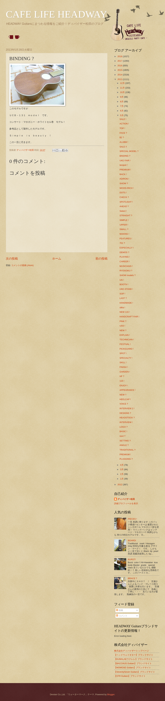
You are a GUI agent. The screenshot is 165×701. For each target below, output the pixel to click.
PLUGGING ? (126, 459)
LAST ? (123, 298)
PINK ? (123, 321)
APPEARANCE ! (127, 390)
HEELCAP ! (125, 399)
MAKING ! (124, 234)
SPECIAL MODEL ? (129, 151)
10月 (122, 92)
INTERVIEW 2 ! (127, 408)
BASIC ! (123, 431)
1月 (122, 478)
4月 (122, 465)
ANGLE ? (124, 445)
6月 (122, 110)
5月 (122, 115)
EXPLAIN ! (125, 335)
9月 (122, 97)
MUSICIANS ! (126, 266)
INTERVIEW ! (126, 422)
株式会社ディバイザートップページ (131, 651)
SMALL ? (124, 229)
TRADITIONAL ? (127, 450)
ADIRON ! (124, 179)
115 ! (122, 381)
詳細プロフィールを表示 (126, 503)
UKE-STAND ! (126, 289)
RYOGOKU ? (126, 270)
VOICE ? (124, 404)
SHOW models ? (128, 275)
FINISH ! (124, 367)
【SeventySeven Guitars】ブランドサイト (134, 672)
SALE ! (123, 119)
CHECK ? (124, 197)
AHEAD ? (124, 206)
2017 (120, 61)
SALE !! (123, 146)
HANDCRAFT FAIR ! (129, 316)
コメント (121, 615)
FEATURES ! (126, 238)
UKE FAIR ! (125, 160)
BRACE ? (132, 578)
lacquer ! (124, 165)
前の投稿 (102, 258)
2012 (120, 484)
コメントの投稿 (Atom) (22, 265)
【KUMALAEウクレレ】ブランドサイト (133, 659)
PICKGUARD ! (127, 349)
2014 (120, 74)
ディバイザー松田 (126, 499)
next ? (122, 436)
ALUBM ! (124, 142)
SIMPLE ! (124, 220)
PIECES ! (132, 519)
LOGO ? (124, 427)
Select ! (123, 211)
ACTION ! (124, 123)
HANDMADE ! (126, 303)
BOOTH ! (124, 284)
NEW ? (123, 330)
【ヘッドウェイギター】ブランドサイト (133, 655)
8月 (122, 101)
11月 (122, 88)
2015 (120, 70)
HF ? (122, 376)
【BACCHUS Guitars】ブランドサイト (133, 663)
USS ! (122, 326)
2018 (120, 56)
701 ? (122, 243)
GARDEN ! (125, 372)
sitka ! (122, 307)
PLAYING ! (125, 257)
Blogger (110, 694)
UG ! (122, 280)
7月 (122, 106)
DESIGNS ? (125, 413)
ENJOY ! (124, 385)
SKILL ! (123, 362)
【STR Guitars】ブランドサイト (130, 676)
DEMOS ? (124, 252)
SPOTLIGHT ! (126, 202)
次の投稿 (12, 258)
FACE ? (123, 133)
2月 (122, 474)
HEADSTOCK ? (127, 417)
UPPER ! (124, 225)
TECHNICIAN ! (127, 339)
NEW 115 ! (125, 312)
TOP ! (122, 128)
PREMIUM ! (125, 169)
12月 (122, 83)
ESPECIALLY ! (127, 247)
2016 (120, 65)
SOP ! (122, 293)
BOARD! (132, 540)
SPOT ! (123, 353)
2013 (120, 79)
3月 (122, 469)
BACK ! (123, 174)
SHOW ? (124, 183)
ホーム (56, 258)
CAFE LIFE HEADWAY (56, 14)
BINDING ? (125, 156)
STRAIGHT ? (126, 215)
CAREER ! (125, 261)
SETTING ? (125, 440)
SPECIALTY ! (126, 358)
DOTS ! (123, 192)
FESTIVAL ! (125, 344)
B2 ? (122, 137)
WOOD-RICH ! (127, 188)
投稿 (119, 610)
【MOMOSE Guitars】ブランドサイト (132, 667)
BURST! (132, 559)
